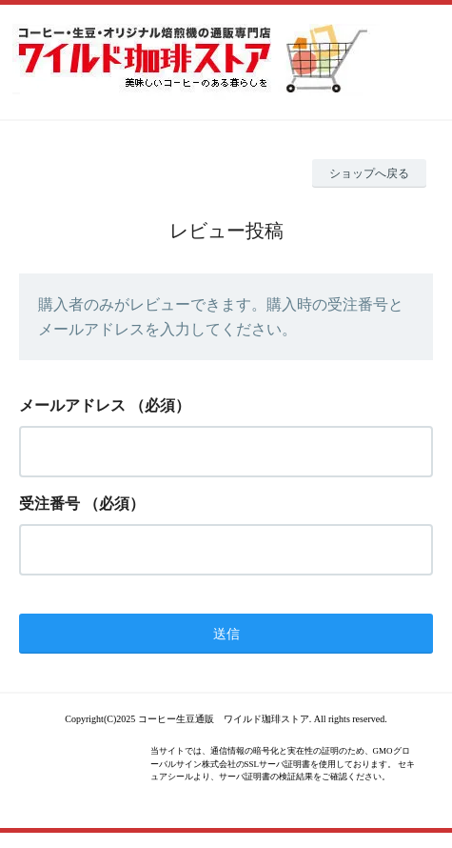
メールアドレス (72, 405)
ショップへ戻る (369, 173)
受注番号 (49, 503)
